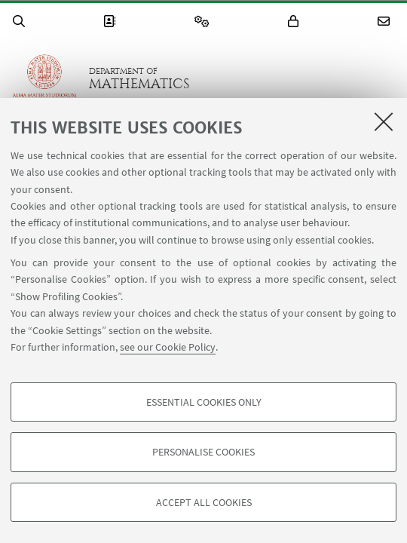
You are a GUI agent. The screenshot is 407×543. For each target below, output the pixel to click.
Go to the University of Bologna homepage (44, 78)
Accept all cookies (204, 502)
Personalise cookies (203, 452)
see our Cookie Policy (168, 347)
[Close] (384, 121)
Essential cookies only (204, 402)
